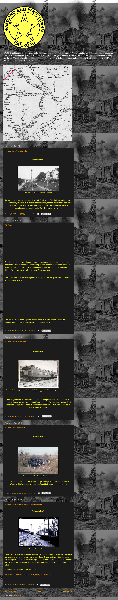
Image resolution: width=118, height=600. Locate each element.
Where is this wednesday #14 (16, 428)
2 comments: (31, 214)
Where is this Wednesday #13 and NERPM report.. (24, 504)
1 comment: (30, 584)
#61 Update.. (9, 225)
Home (38, 591)
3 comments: (31, 330)
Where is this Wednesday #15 (16, 342)
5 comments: (31, 493)
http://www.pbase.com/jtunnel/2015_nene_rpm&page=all (28, 574)
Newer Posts (10, 591)
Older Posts (67, 591)
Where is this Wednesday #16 (16, 151)
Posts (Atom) (17, 595)
